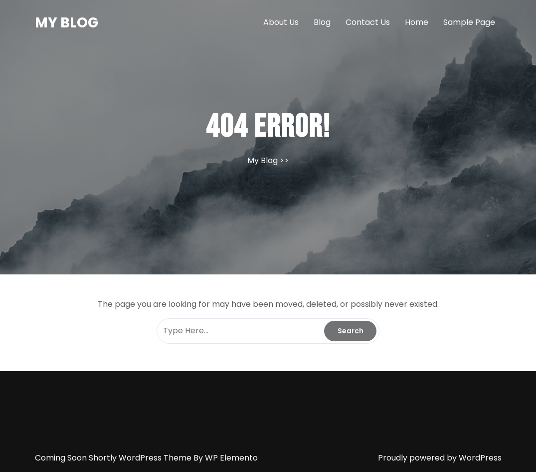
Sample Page (469, 22)
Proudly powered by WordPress (440, 458)
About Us (281, 22)
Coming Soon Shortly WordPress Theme (114, 458)
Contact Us (368, 22)
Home (416, 22)
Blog (322, 22)
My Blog (66, 22)
